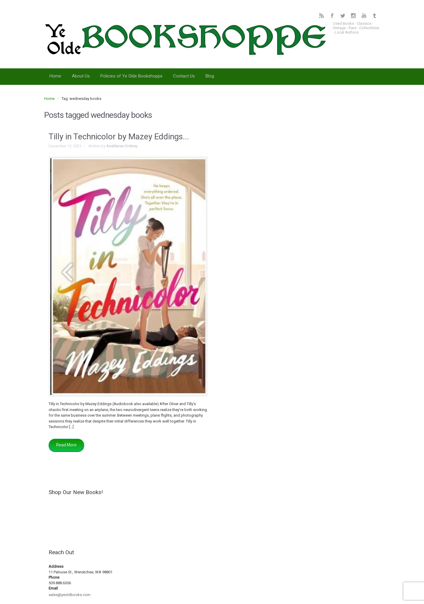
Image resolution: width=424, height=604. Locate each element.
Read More (66, 445)
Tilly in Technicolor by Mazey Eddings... (119, 136)
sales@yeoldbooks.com (69, 595)
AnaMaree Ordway (122, 146)
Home (49, 98)
